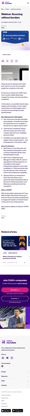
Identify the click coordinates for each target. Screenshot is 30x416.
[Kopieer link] (16, 61)
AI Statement (4, 406)
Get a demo (15, 290)
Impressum (4, 403)
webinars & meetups (16, 9)
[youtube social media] (7, 357)
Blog (2, 9)
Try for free (15, 298)
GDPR (2, 400)
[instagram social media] (11, 357)
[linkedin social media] (2, 357)
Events (7, 9)
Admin (2, 27)
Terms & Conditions (6, 395)
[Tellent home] (8, 342)
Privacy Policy (4, 398)
